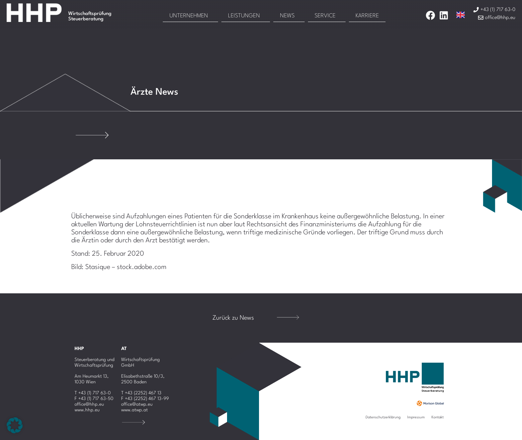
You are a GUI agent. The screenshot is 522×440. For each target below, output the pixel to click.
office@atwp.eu (136, 404)
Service (325, 16)
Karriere (367, 16)
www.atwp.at (134, 410)
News (287, 16)
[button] (14, 425)
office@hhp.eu (89, 404)
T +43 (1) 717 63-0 (93, 393)
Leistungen (244, 16)
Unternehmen (188, 16)
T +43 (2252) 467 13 (141, 393)
